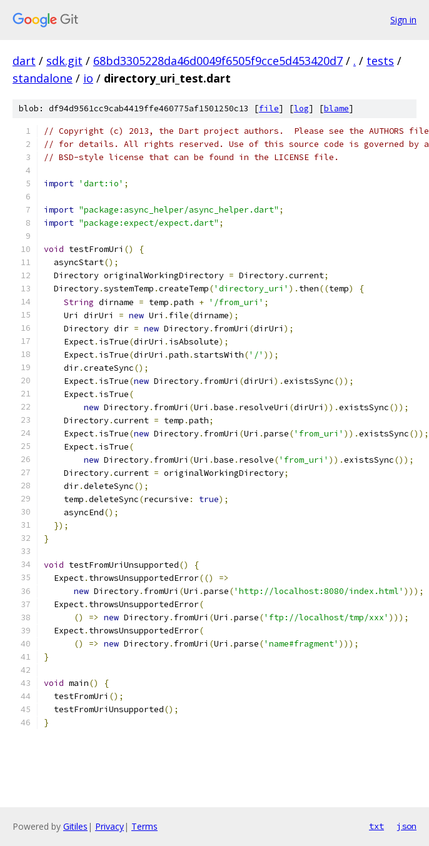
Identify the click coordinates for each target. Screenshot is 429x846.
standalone (43, 78)
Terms (144, 826)
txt (376, 826)
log (301, 108)
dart (24, 60)
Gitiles (75, 826)
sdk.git (64, 60)
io (88, 78)
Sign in (403, 20)
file (269, 108)
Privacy (109, 826)
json (406, 826)
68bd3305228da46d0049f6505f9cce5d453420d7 (218, 60)
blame (336, 108)
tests (380, 60)
